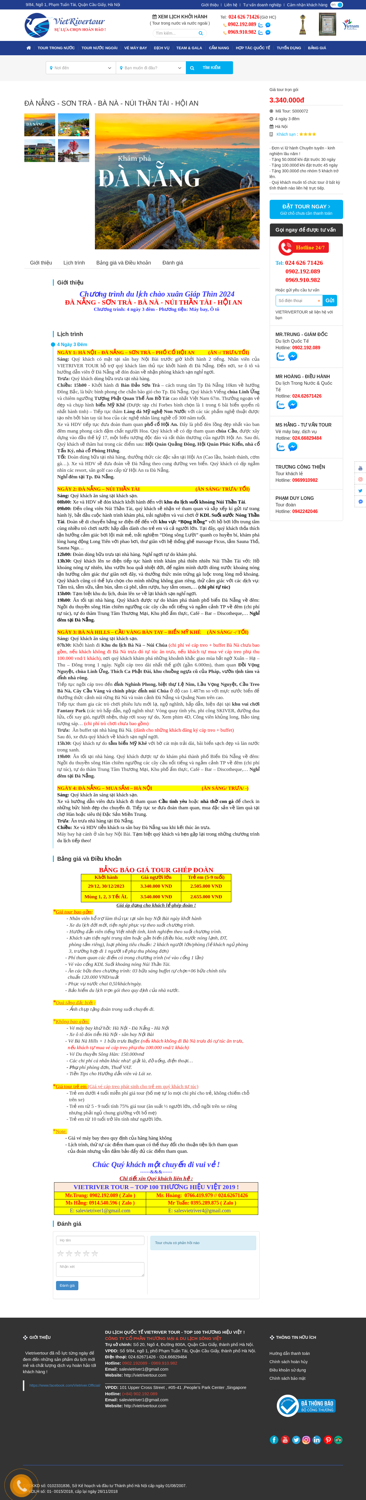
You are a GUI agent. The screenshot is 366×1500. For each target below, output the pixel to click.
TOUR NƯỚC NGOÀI (100, 48)
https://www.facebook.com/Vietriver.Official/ (64, 1385)
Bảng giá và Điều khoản (123, 263)
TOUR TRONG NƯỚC (56, 48)
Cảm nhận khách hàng (307, 5)
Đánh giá (172, 263)
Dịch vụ (161, 48)
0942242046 (305, 511)
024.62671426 (306, 396)
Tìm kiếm (211, 67)
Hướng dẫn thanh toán (290, 1353)
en (333, 4)
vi (340, 4)
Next (249, 181)
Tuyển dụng (289, 48)
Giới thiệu (210, 5)
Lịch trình (74, 263)
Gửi (329, 300)
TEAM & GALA (189, 48)
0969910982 (305, 480)
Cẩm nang (219, 48)
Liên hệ (230, 5)
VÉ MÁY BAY (135, 48)
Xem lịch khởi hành (182, 16)
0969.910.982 (238, 32)
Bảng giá (317, 48)
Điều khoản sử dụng (288, 1370)
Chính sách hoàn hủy (289, 1361)
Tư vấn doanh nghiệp (262, 5)
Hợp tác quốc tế (253, 48)
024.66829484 (306, 438)
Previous (105, 181)
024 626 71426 (243, 17)
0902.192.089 (238, 24)
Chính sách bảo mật (288, 1378)
